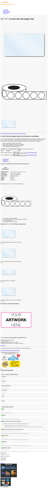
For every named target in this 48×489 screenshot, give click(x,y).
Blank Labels (5, 13)
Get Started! (2, 345)
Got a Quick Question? (5, 133)
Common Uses (6, 161)
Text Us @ (4, 461)
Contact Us (5, 160)
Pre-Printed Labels (6, 12)
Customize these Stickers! (15, 133)
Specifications (6, 159)
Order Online (23, 133)
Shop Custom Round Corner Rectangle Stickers (10, 350)
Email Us (2, 463)
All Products (5, 9)
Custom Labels (6, 10)
